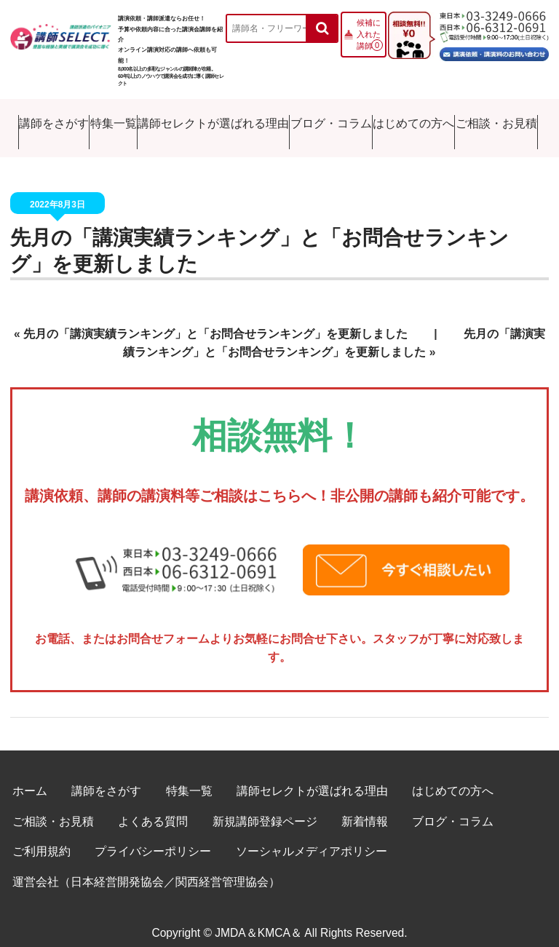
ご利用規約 (41, 837)
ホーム (29, 776)
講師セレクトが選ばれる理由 (211, 120)
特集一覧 (108, 120)
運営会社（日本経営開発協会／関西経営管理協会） (146, 867)
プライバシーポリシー (153, 837)
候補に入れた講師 (369, 34)
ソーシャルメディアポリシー (311, 837)
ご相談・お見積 (501, 120)
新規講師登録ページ (265, 806)
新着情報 (364, 806)
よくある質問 (153, 806)
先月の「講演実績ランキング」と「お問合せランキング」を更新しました (215, 319)
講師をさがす (43, 120)
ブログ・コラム (329, 120)
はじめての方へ (415, 120)
